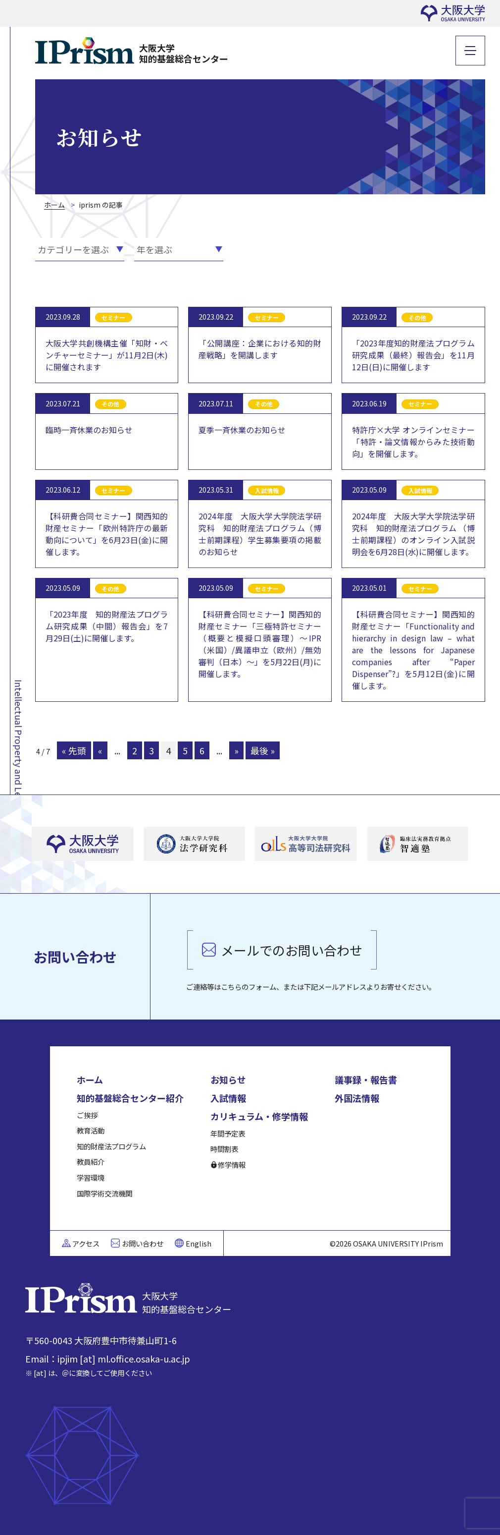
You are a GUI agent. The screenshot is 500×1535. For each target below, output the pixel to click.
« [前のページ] (100, 750)
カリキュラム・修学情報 (259, 1116)
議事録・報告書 (366, 1079)
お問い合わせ (142, 1243)
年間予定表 (227, 1133)
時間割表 (224, 1148)
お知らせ (228, 1079)
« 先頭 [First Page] (74, 750)
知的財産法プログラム (111, 1146)
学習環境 (90, 1177)
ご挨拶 (87, 1115)
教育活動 (90, 1130)
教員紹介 (90, 1161)
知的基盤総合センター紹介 (130, 1097)
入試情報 (228, 1097)
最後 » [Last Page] (262, 750)
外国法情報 (357, 1097)
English (198, 1243)
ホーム (90, 1079)
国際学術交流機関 (104, 1193)
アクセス (86, 1243)
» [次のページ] (236, 750)
